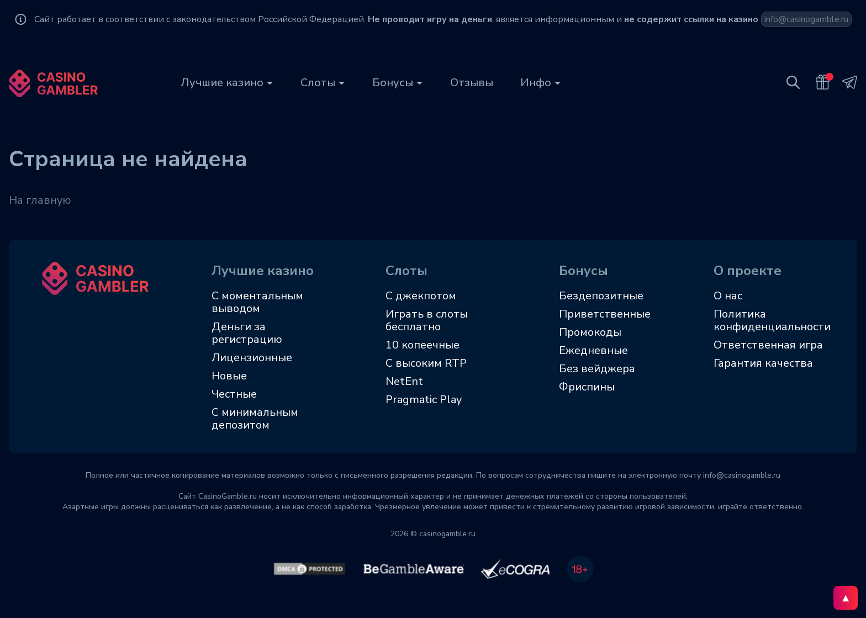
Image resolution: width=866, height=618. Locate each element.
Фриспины (587, 386)
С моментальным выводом (257, 302)
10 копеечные (423, 344)
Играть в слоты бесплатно (427, 320)
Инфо (535, 82)
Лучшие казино (222, 82)
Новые (229, 375)
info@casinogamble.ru (806, 19)
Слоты (317, 82)
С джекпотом (421, 295)
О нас (728, 295)
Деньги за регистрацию (247, 333)
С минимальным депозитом (255, 418)
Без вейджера (597, 368)
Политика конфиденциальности (772, 320)
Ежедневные (593, 350)
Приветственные (605, 314)
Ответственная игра (768, 344)
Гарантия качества (763, 363)
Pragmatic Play (424, 399)
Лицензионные (252, 357)
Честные (234, 394)
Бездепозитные (601, 295)
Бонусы (392, 82)
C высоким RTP (426, 363)
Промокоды (590, 332)
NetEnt (404, 381)
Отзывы (471, 82)
